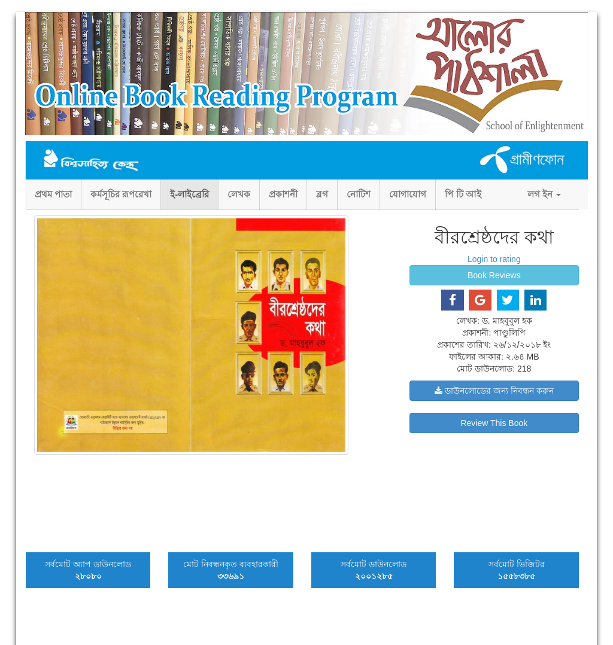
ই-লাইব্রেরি (189, 194)
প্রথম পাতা (53, 194)
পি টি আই (463, 194)
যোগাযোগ (407, 194)
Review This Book (493, 423)
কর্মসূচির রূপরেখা (120, 194)
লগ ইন (544, 194)
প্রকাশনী (283, 194)
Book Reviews (494, 275)
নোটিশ (359, 194)
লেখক (238, 194)
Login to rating (494, 259)
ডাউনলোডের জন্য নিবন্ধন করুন (494, 390)
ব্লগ (322, 194)
